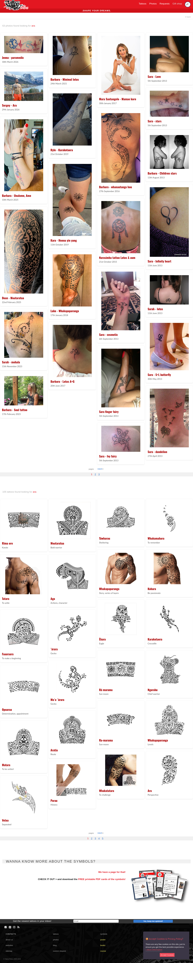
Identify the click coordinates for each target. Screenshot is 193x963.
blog (54, 945)
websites (9, 945)
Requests (165, 3)
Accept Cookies (167, 955)
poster (103, 940)
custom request (59, 951)
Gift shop (177, 3)
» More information (154, 949)
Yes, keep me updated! (153, 921)
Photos (153, 3)
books (102, 945)
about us (9, 940)
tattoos (56, 934)
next (100, 469)
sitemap (9, 951)
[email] (96, 921)
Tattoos (142, 3)
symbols (103, 934)
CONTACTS (11, 934)
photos (56, 940)
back (188, 17)
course (103, 951)
